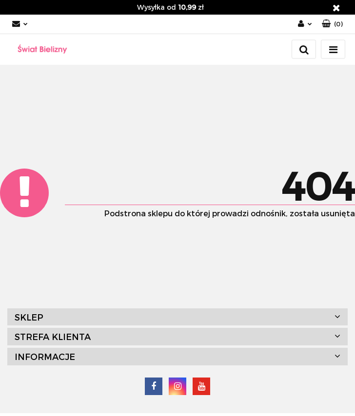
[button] (332, 24)
